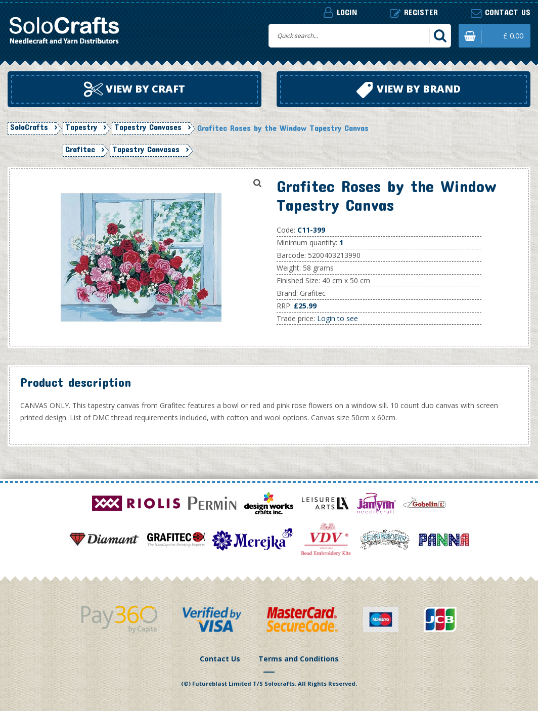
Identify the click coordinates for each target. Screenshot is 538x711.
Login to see (337, 318)
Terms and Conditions (298, 658)
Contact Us (220, 658)
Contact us (500, 12)
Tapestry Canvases (148, 126)
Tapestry (81, 126)
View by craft (134, 89)
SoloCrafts (29, 126)
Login (340, 12)
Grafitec (80, 149)
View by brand (408, 90)
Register (414, 12)
